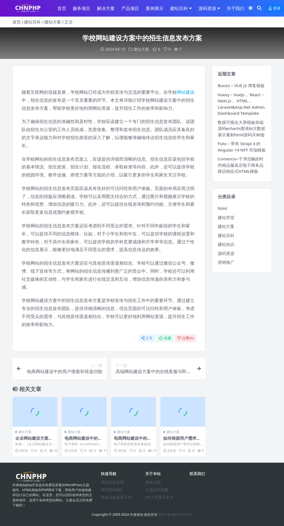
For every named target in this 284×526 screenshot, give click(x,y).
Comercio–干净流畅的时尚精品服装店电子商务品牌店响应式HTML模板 (241, 165)
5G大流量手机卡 (159, 496)
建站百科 (32, 22)
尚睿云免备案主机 (116, 496)
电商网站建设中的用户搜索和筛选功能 (83, 440)
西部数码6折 (111, 489)
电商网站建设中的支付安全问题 (132, 440)
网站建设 (186, 92)
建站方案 (52, 22)
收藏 (165, 338)
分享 (147, 338)
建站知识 (226, 244)
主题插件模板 (156, 489)
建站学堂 (226, 217)
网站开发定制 (112, 482)
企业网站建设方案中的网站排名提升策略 (34, 440)
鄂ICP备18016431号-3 (175, 514)
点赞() (185, 338)
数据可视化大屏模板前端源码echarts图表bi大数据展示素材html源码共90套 (241, 128)
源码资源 (226, 253)
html (222, 208)
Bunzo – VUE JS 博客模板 (241, 85)
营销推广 (226, 262)
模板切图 (153, 482)
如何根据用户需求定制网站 (182, 440)
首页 (16, 22)
